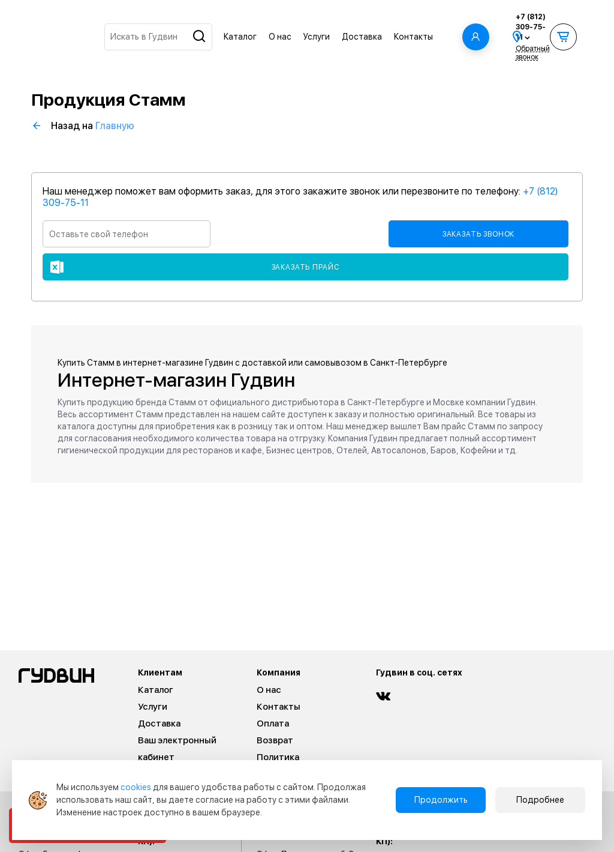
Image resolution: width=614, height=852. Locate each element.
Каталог (240, 36)
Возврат (275, 740)
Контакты (413, 36)
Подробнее (540, 800)
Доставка (362, 36)
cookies (136, 787)
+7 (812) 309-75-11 (531, 27)
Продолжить (441, 800)
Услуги (316, 36)
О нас (280, 36)
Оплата (273, 723)
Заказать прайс (306, 267)
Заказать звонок (479, 234)
